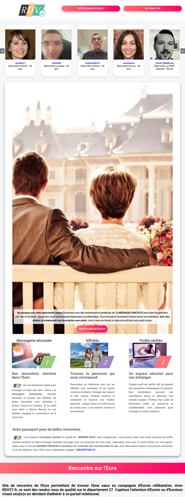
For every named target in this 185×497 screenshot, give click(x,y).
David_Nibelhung (165, 63)
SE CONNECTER (152, 8)
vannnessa (128, 63)
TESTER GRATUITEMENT (91, 8)
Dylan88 (56, 63)
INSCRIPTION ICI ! (86, 449)
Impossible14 (92, 63)
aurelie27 (20, 63)
